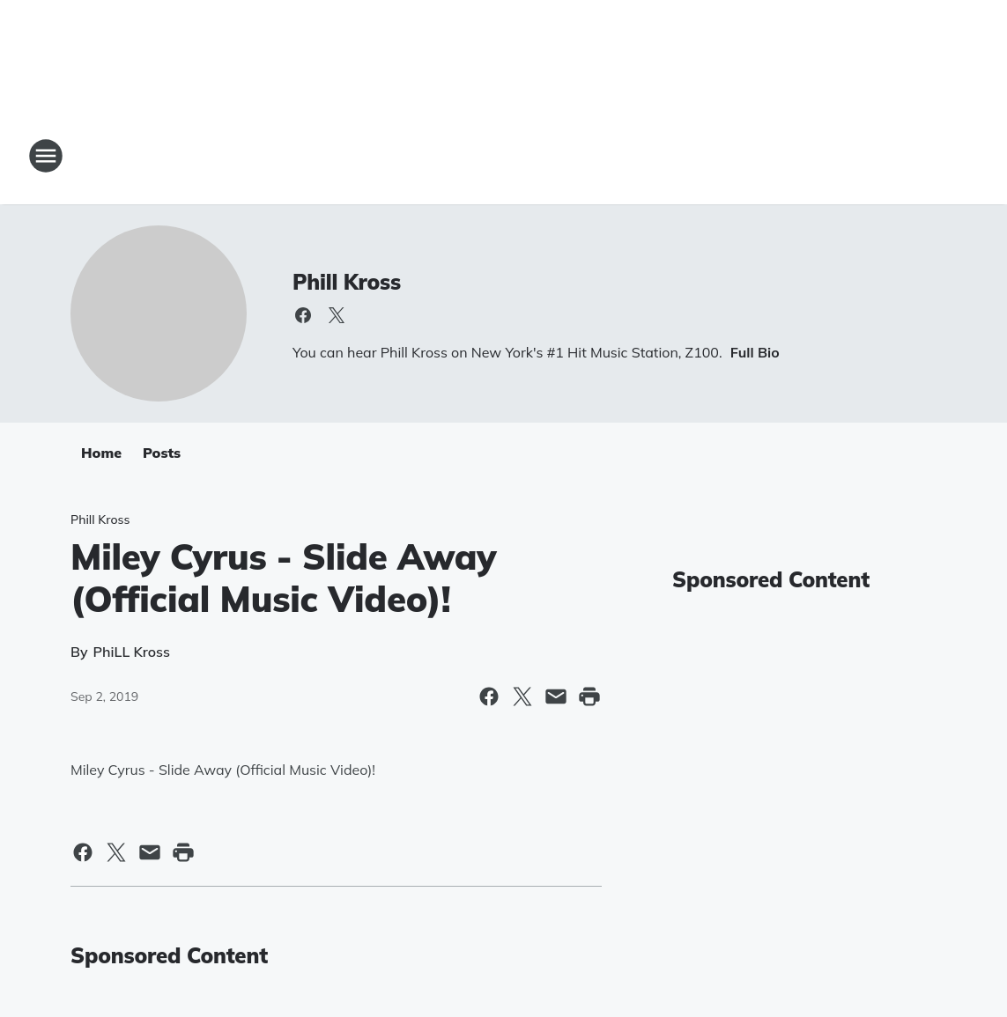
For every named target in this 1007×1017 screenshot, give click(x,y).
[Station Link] (504, 155)
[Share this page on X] (522, 696)
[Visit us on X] (336, 315)
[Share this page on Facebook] (489, 696)
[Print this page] (589, 696)
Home (101, 452)
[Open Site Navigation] (45, 155)
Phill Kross (346, 282)
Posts (162, 452)
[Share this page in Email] (556, 696)
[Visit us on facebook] (303, 315)
